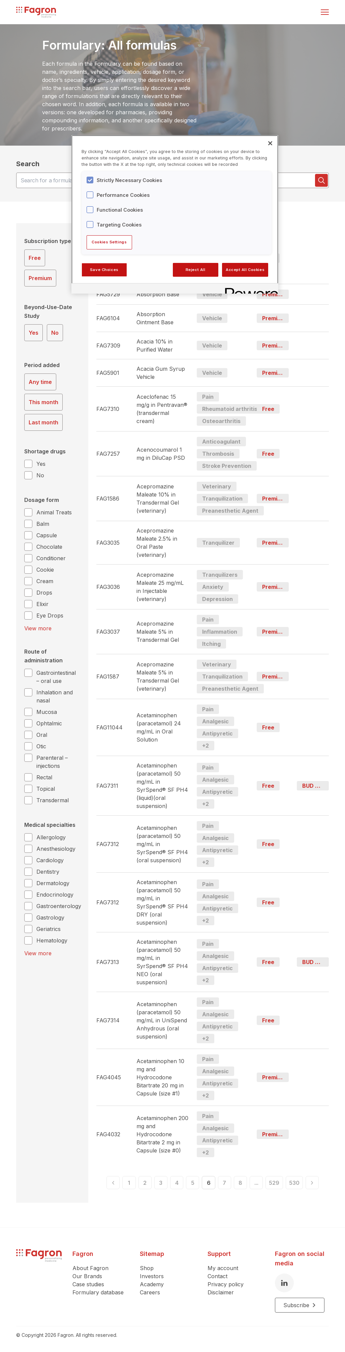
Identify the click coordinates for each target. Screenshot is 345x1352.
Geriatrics (48, 929)
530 (307, 1184)
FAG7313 (107, 962)
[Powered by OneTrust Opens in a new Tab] (249, 289)
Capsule (46, 535)
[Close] (270, 143)
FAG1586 (107, 498)
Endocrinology (54, 894)
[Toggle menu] (325, 12)
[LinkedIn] (284, 1282)
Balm (42, 523)
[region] (174, 214)
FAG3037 (108, 631)
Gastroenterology (58, 906)
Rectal (44, 777)
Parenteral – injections (52, 761)
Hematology (51, 940)
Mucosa (46, 712)
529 (288, 1184)
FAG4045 (108, 1077)
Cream (44, 581)
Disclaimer (221, 1292)
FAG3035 (108, 542)
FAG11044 (109, 727)
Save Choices (104, 269)
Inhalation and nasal (54, 696)
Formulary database (98, 1292)
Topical (45, 788)
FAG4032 (108, 1134)
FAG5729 (108, 294)
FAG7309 (108, 345)
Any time (40, 382)
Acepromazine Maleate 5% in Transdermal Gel (157, 631)
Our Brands (87, 1276)
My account (223, 1268)
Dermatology (52, 883)
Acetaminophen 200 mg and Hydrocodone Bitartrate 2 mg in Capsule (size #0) (162, 1134)
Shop (147, 1268)
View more (38, 628)
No (55, 332)
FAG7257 (108, 453)
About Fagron (90, 1268)
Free (35, 257)
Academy (152, 1284)
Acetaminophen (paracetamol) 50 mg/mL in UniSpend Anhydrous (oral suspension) (161, 1020)
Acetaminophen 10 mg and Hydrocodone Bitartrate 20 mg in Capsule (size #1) (160, 1077)
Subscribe (299, 1305)
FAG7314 (108, 1020)
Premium (40, 278)
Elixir (42, 604)
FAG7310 (107, 408)
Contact (217, 1276)
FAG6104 (108, 318)
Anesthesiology (55, 848)
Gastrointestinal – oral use (56, 676)
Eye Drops (49, 615)
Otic (41, 746)
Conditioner (51, 558)
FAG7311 (107, 785)
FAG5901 (107, 372)
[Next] (326, 1184)
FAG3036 (108, 586)
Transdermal (52, 800)
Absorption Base (157, 294)
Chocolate (49, 546)
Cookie (45, 569)
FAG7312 (107, 844)
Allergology (51, 837)
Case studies (88, 1284)
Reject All (196, 269)
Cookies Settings (109, 242)
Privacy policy (226, 1284)
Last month (43, 422)
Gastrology (50, 917)
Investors (152, 1276)
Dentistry (47, 871)
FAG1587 (107, 676)
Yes (33, 332)
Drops (44, 592)
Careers (150, 1292)
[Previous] (99, 1184)
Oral (41, 734)
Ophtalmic (49, 723)
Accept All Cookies (245, 269)
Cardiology (50, 860)
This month (43, 402)
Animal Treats (54, 512)
